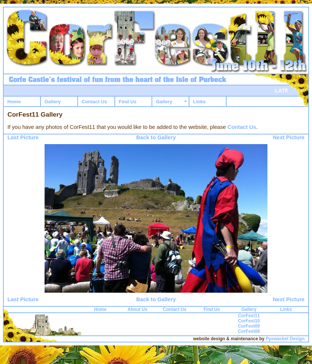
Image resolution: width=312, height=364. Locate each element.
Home (14, 101)
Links (199, 101)
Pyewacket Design (285, 338)
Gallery (53, 101)
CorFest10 (249, 321)
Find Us (128, 101)
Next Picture (289, 137)
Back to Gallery (156, 137)
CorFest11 (249, 315)
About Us (137, 309)
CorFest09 (249, 326)
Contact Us (94, 101)
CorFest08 (249, 331)
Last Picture (23, 137)
